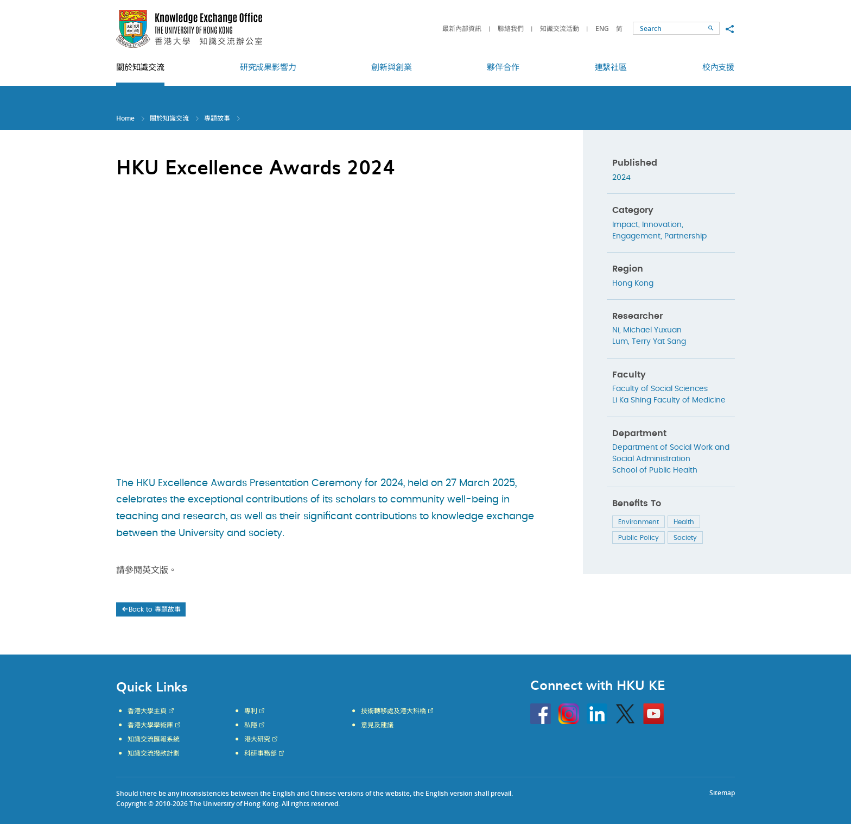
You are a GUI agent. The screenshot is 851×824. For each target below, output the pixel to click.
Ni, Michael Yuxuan (647, 330)
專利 (250, 711)
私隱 (250, 725)
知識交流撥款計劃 (154, 753)
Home (125, 118)
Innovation (662, 225)
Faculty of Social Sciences (660, 389)
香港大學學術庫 (150, 725)
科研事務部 (260, 753)
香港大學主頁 (147, 711)
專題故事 (217, 118)
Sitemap (722, 792)
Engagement (636, 236)
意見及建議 (377, 725)
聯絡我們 (511, 28)
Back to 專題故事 (150, 609)
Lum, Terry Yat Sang (649, 341)
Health (684, 522)
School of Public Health (654, 470)
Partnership (685, 236)
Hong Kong (632, 283)
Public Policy (638, 537)
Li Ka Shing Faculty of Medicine (669, 400)
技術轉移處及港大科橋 (393, 711)
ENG (602, 28)
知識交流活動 (559, 28)
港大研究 (257, 739)
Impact (625, 225)
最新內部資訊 (461, 28)
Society (685, 537)
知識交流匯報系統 (154, 739)
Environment (638, 522)
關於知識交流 (169, 118)
